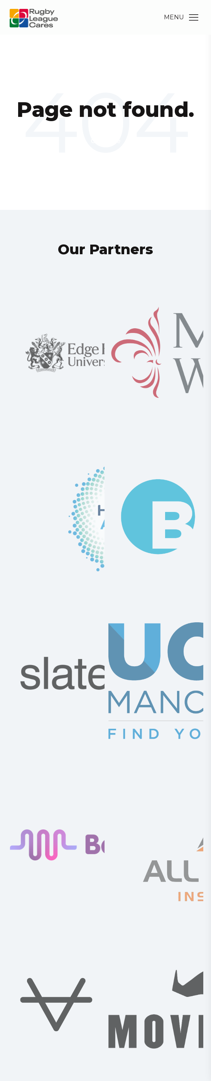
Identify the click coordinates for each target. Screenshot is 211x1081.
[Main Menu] (193, 17)
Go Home (106, 141)
